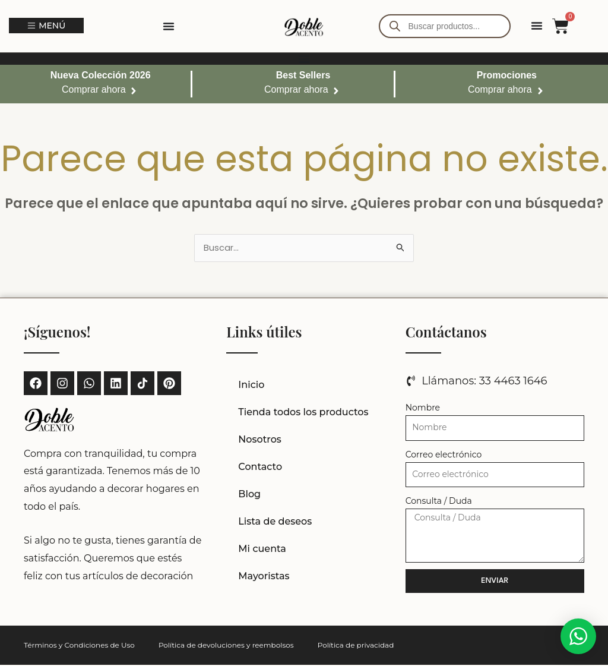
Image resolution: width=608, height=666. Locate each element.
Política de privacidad (356, 646)
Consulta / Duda (439, 502)
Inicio (251, 386)
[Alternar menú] (169, 26)
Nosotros (259, 440)
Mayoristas (263, 577)
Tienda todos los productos (303, 413)
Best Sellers (303, 75)
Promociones (507, 75)
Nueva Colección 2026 (100, 75)
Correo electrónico (444, 455)
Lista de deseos (275, 522)
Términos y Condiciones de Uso (79, 646)
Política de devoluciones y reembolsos (226, 646)
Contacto (260, 468)
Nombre (423, 408)
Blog (249, 495)
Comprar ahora (94, 89)
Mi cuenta (262, 549)
